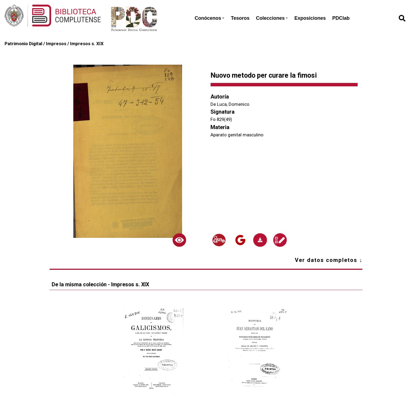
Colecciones (272, 18)
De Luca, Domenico (229, 104)
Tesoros (240, 18)
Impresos (56, 43)
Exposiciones (310, 18)
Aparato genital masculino (236, 134)
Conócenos (209, 18)
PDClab (341, 18)
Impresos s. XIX (87, 43)
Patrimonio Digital (23, 43)
